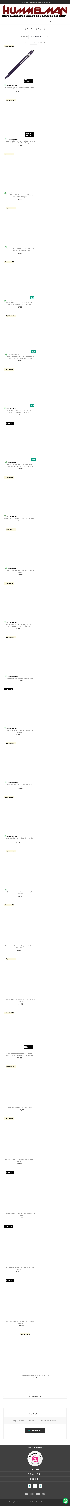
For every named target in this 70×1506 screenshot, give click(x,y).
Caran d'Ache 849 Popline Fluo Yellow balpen (20, 893)
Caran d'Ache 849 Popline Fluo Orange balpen (20, 785)
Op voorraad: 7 (10, 959)
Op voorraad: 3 (9, 46)
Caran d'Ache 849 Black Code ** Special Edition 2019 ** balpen (19, 196)
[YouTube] (40, 1486)
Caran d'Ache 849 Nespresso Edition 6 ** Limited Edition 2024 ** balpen (19, 625)
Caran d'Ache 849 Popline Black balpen (20, 678)
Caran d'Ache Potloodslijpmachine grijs (21, 1107)
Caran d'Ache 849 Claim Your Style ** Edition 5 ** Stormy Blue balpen (19, 411)
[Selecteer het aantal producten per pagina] (33, 42)
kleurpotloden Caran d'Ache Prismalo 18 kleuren (20, 1214)
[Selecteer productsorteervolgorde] (39, 37)
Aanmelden (36, 1430)
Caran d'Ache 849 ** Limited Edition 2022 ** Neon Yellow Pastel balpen (20, 142)
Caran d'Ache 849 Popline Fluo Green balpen (19, 731)
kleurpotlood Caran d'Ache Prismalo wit (35, 1375)
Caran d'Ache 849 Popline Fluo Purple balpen (19, 839)
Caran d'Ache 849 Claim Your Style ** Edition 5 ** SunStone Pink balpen (20, 465)
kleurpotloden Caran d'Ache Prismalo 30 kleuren (19, 1268)
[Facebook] (35, 1486)
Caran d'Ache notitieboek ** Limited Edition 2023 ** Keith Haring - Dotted (19, 1054)
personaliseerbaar (11, 85)
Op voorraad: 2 (9, 369)
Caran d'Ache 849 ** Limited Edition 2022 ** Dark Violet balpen (19, 88)
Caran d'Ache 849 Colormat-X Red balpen (19, 518)
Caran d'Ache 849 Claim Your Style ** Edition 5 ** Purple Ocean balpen (20, 357)
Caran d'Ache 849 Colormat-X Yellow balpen (20, 571)
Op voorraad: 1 (10, 100)
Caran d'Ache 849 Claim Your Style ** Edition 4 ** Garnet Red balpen (20, 250)
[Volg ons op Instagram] (29, 1486)
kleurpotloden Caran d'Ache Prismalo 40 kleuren (20, 1322)
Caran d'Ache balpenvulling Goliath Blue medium (20, 1001)
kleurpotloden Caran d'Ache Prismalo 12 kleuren (19, 1160)
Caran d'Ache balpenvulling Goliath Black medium (19, 947)
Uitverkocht (9, 423)
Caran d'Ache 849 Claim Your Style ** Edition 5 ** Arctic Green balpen (19, 304)
